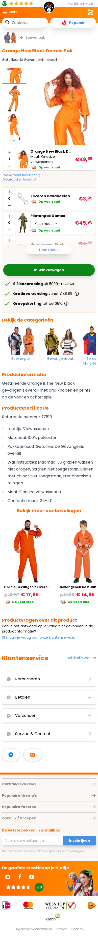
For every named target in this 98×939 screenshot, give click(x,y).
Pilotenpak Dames (47, 215)
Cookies (77, 929)
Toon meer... (49, 249)
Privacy (61, 929)
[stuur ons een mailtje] (33, 755)
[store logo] (49, 8)
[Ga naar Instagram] (7, 876)
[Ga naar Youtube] (31, 876)
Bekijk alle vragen (81, 657)
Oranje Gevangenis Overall (26, 587)
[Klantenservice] (82, 3)
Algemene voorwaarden (33, 929)
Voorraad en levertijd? (19, 179)
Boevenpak (20, 358)
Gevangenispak (60, 358)
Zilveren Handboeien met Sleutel (53, 196)
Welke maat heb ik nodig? (22, 175)
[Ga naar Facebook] (19, 876)
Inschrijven (79, 840)
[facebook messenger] (11, 755)
